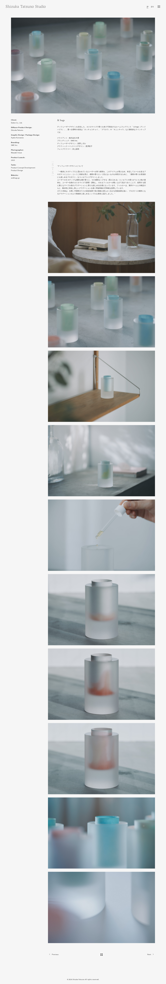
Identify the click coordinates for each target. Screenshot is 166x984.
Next (151, 954)
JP (147, 7)
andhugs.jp (15, 178)
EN (152, 7)
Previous (53, 954)
